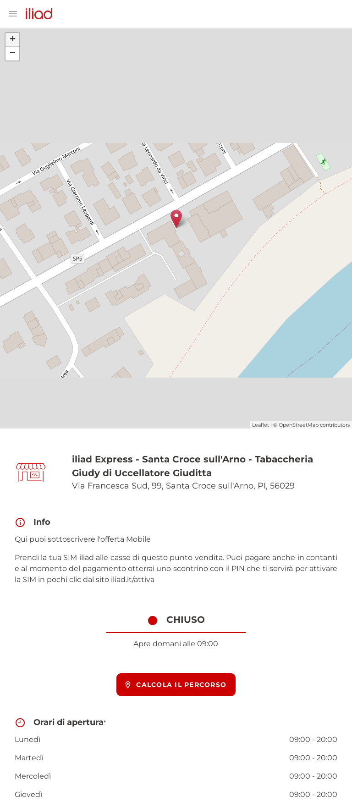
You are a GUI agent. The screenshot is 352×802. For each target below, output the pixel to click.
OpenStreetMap (299, 425)
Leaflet (260, 425)
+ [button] (13, 40)
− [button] (13, 53)
